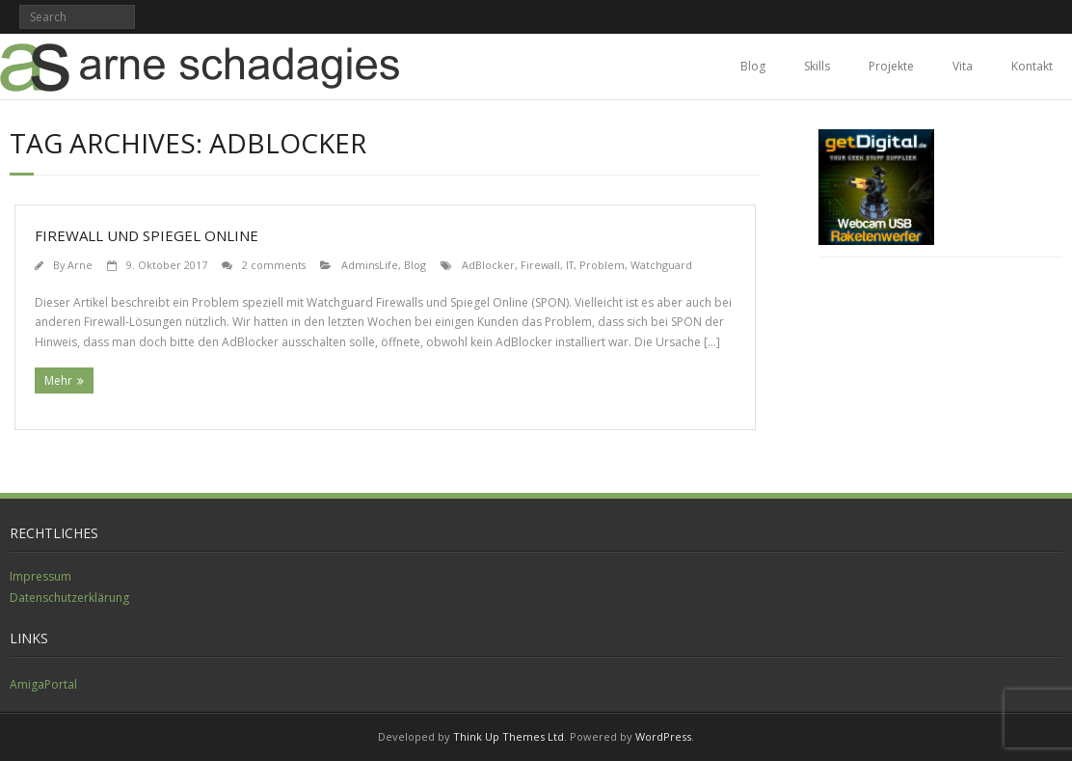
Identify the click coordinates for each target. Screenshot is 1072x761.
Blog (752, 66)
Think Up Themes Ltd (508, 736)
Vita (962, 66)
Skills (817, 66)
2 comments (274, 265)
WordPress (663, 736)
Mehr (58, 380)
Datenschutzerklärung (69, 597)
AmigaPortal (43, 684)
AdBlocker (488, 265)
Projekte (891, 66)
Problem (602, 265)
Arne (80, 265)
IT (570, 265)
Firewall (540, 265)
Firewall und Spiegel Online (146, 235)
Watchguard (661, 265)
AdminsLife (369, 265)
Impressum (40, 576)
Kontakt (1032, 66)
